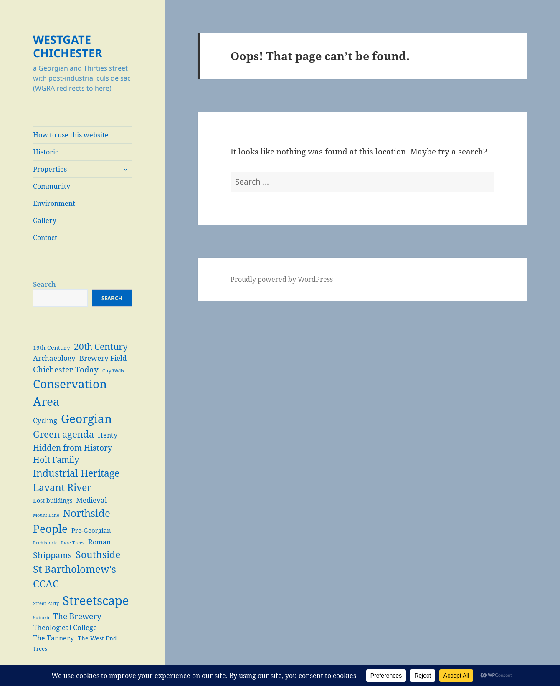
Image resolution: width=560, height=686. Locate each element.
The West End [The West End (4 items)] (97, 638)
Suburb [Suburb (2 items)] (41, 617)
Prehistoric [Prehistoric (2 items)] (45, 543)
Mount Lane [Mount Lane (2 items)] (46, 515)
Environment (54, 203)
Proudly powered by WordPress (282, 279)
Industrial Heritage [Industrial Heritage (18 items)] (76, 473)
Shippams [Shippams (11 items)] (52, 555)
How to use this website (71, 134)
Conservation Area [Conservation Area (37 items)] (70, 392)
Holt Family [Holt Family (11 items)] (56, 459)
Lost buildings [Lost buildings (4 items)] (52, 500)
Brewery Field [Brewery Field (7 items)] (103, 358)
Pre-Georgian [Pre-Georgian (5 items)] (91, 530)
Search (44, 284)
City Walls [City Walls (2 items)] (113, 371)
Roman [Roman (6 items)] (99, 542)
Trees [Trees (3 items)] (40, 648)
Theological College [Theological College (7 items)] (65, 627)
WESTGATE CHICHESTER (67, 46)
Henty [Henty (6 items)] (107, 435)
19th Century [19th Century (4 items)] (51, 348)
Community (51, 186)
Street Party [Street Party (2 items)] (46, 603)
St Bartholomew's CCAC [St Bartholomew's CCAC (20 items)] (74, 576)
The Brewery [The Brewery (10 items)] (77, 616)
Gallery (44, 220)
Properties (50, 169)
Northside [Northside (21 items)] (86, 513)
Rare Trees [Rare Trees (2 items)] (72, 543)
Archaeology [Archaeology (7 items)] (54, 358)
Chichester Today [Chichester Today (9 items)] (66, 369)
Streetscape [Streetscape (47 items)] (96, 600)
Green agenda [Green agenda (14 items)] (63, 434)
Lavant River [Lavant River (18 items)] (62, 487)
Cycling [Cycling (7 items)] (45, 420)
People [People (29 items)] (50, 528)
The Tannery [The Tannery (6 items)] (53, 638)
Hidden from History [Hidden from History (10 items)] (72, 447)
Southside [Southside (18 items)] (98, 554)
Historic (45, 152)
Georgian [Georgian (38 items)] (86, 418)
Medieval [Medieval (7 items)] (91, 500)
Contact (45, 237)
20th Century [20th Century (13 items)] (101, 346)
